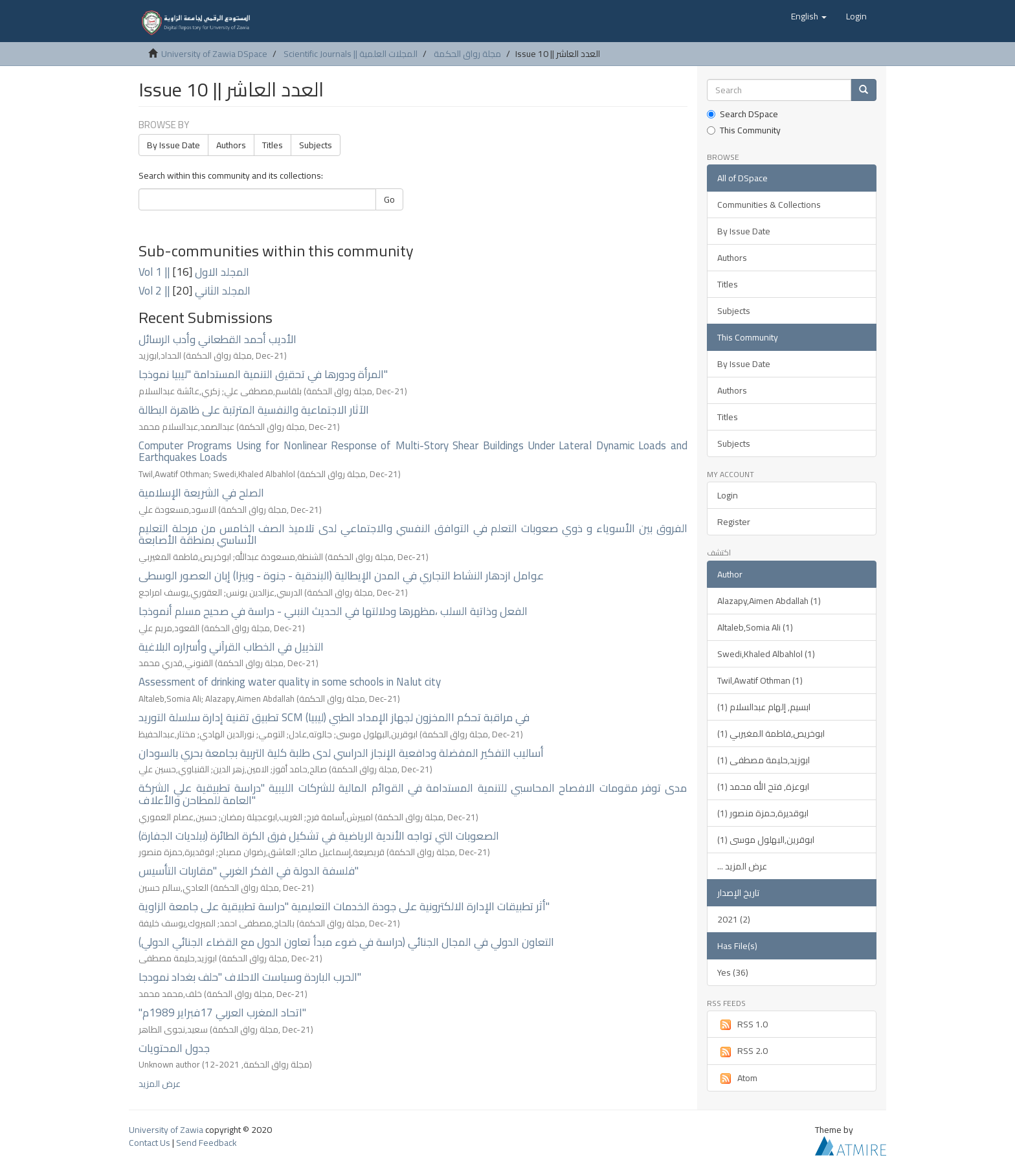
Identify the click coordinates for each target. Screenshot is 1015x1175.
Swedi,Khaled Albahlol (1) (766, 653)
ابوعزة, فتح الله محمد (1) (763, 786)
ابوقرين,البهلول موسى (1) (765, 839)
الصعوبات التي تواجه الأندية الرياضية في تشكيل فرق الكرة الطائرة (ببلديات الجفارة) (319, 835)
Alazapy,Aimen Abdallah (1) (769, 600)
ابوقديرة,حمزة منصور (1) (763, 813)
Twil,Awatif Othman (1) (760, 680)
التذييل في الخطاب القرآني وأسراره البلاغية (231, 646)
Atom (737, 1077)
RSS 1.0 (742, 1024)
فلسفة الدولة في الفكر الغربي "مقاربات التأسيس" (249, 870)
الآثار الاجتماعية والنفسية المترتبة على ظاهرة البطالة (254, 409)
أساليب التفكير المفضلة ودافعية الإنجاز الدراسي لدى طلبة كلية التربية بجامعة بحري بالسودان (341, 753)
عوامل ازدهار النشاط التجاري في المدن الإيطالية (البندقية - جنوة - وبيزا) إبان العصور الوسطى (341, 575)
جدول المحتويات (174, 1048)
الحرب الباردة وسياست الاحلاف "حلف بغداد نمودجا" (250, 977)
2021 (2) (733, 919)
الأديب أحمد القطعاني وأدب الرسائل (217, 339)
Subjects (315, 145)
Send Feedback (206, 1142)
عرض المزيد (160, 1083)
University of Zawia (166, 1129)
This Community (744, 130)
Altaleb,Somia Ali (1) (755, 627)
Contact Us (149, 1142)
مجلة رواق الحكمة (467, 53)
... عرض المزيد (742, 866)
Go (389, 199)
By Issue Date (173, 145)
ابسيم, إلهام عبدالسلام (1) (763, 707)
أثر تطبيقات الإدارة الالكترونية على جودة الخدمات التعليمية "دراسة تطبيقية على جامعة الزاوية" (344, 906)
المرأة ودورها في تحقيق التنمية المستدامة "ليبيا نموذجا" (263, 374)
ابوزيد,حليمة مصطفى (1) (763, 760)
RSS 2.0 (742, 1050)
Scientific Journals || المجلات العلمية (351, 53)
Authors (231, 145)
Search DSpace (742, 113)
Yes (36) (732, 972)
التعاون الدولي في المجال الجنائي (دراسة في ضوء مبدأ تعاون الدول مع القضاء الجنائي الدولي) (346, 942)
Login (727, 495)
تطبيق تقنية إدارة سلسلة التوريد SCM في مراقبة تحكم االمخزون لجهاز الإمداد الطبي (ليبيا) (334, 717)
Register (733, 521)
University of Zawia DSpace (214, 53)
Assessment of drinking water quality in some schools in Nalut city (290, 681)
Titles (272, 145)
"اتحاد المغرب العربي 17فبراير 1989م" (222, 1012)
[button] (808, 16)
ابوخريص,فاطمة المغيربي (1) (771, 733)
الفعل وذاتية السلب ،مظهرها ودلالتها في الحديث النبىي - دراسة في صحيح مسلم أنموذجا (333, 611)
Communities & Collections (769, 204)
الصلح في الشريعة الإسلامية (201, 492)
